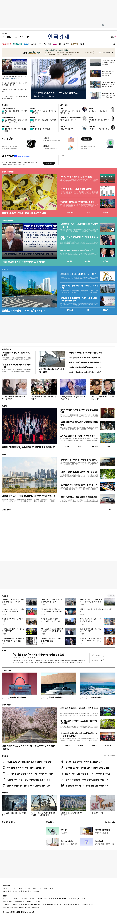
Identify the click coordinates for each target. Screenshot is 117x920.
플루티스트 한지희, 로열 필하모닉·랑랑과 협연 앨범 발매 (79, 410)
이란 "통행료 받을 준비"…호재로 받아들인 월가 (15, 112)
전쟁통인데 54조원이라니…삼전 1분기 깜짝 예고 (55, 92)
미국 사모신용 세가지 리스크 (40, 129)
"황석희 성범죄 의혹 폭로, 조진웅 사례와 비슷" (102, 397)
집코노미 (26, 44)
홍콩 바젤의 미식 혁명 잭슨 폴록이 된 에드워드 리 (78, 484)
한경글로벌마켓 (17, 44)
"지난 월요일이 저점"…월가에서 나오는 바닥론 (14, 77)
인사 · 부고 (107, 822)
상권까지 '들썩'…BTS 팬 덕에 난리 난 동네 (84, 362)
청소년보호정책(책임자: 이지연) (77, 899)
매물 (88, 310)
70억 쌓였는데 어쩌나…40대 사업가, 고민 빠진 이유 (25, 767)
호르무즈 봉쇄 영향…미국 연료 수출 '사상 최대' (14, 130)
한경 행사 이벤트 (7, 822)
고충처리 (20, 888)
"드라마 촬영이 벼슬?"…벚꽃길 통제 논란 (43, 397)
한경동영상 (6, 509)
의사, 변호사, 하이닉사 (98, 812)
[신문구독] (28, 37)
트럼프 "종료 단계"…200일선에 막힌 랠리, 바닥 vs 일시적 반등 (14, 121)
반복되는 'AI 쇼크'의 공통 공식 (98, 111)
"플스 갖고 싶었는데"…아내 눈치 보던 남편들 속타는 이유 (86, 779)
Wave (55, 44)
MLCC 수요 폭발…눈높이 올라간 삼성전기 (76, 189)
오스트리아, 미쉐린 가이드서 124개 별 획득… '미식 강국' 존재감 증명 (78, 734)
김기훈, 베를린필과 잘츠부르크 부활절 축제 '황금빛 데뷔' (79, 423)
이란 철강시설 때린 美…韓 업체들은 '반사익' (77, 201)
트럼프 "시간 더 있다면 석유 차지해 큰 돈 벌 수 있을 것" (78, 238)
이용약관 (51, 899)
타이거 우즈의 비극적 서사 (68, 120)
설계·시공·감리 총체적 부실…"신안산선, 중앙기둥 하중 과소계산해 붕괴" (78, 299)
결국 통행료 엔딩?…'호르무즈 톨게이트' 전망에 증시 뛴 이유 (79, 225)
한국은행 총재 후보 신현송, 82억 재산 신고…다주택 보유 (108, 95)
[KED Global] (22, 37)
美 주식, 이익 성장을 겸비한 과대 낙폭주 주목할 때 (43, 112)
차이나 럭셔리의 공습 (14, 697)
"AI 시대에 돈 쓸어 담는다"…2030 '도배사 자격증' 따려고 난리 (29, 773)
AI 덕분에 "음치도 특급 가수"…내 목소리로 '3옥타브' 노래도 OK (91, 639)
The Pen (5, 792)
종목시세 (87, 261)
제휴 (11, 899)
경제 (40, 44)
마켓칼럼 (32, 108)
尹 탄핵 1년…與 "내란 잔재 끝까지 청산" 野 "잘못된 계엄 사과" (14, 84)
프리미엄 (75, 44)
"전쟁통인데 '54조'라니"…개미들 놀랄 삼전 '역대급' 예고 (86, 785)
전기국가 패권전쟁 (90, 697)
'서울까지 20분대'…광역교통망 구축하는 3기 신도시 (97, 610)
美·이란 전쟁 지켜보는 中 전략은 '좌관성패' (76, 250)
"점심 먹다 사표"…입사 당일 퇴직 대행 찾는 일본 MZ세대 (27, 779)
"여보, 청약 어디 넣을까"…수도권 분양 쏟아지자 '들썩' (51, 600)
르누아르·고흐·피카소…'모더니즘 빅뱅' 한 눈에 (77, 436)
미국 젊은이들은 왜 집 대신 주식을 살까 (14, 814)
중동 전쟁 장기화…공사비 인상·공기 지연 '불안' (78, 274)
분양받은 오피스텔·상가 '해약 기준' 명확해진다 (23, 310)
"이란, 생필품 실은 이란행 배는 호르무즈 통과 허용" (108, 62)
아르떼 (4, 406)
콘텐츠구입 (16, 899)
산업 (44, 44)
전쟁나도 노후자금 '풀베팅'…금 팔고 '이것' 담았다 (91, 620)
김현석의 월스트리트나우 (8, 108)
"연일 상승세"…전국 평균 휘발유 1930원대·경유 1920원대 (108, 84)
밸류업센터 (105, 310)
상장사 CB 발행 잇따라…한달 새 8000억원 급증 (24, 212)
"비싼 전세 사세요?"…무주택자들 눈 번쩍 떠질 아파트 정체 (12, 600)
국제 (49, 44)
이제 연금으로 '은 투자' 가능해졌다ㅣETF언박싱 (13, 629)
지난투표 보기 (98, 660)
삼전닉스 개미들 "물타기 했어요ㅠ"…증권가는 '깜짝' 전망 (28, 785)
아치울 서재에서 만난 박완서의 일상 (99, 130)
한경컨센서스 (70, 212)
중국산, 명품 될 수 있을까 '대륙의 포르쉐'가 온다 (78, 497)
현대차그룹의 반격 (51, 697)
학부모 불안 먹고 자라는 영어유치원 (99, 121)
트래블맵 (67, 745)
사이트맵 (32, 899)
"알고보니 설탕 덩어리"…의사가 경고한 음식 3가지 (84, 761)
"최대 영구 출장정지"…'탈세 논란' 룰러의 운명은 (51, 639)
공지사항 (49, 822)
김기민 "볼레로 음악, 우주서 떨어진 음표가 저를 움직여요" (28, 447)
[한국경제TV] (9, 37)
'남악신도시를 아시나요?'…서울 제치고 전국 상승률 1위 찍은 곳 (91, 600)
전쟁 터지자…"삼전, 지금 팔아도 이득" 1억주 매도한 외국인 (87, 773)
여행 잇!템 (108, 745)
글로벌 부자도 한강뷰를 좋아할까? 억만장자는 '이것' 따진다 (29, 495)
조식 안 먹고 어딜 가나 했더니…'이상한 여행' (85, 352)
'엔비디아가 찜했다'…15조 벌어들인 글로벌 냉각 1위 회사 (14, 97)
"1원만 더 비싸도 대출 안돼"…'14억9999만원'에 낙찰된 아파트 (51, 621)
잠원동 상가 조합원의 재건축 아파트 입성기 (72, 814)
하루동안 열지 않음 (106, 52)
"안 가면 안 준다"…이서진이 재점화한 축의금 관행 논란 (38, 654)
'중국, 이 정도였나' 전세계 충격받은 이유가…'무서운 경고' (43, 814)
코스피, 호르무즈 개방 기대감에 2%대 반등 (76, 176)
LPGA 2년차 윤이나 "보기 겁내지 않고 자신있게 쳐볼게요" (13, 610)
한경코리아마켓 (6, 44)
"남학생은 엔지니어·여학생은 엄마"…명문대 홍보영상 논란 (87, 767)
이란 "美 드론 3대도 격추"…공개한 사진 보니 (51, 370)
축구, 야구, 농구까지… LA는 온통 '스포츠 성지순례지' (79, 709)
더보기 (82, 44)
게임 (60, 44)
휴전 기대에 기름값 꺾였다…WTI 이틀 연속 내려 (43, 121)
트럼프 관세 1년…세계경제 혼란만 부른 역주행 (70, 112)
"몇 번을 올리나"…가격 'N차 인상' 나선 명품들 (14, 90)
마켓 (106, 212)
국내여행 (80, 745)
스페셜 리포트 (7, 670)
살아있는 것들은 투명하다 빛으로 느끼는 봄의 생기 (79, 472)
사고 (113, 822)
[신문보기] (3, 37)
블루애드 (35, 888)
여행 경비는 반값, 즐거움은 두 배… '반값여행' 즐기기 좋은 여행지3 (28, 747)
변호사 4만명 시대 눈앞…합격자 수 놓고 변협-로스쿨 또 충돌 (13, 639)
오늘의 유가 (33, 118)
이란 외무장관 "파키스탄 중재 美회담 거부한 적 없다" (108, 73)
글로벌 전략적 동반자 (66, 129)
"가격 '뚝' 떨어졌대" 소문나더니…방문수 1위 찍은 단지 (79, 286)
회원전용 (5, 105)
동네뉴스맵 (70, 310)
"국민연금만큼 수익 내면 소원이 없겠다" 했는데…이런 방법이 (29, 761)
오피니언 (34, 44)
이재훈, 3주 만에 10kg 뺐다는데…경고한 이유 (72, 397)
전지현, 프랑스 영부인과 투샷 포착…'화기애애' (13, 397)
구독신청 (12, 888)
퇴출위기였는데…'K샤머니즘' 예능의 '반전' (85, 372)
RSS (45, 899)
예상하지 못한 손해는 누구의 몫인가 (12, 620)
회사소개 (5, 888)
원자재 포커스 (5, 127)
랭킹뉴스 (5, 756)
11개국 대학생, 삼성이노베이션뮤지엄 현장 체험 (90, 629)
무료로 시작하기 (49, 163)
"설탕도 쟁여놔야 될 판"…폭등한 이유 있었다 (85, 367)
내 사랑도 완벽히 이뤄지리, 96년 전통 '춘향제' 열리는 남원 (78, 722)
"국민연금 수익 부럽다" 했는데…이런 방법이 (16, 353)
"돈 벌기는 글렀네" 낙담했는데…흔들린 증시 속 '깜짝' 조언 (51, 610)
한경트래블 (6, 704)
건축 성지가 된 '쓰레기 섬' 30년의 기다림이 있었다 (79, 459)
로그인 (113, 37)
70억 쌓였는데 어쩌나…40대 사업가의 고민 (85, 357)
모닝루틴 (66, 44)
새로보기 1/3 (111, 596)
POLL (4, 650)
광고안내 (27, 888)
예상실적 (69, 261)
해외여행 (94, 745)
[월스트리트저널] (16, 37)
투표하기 (98, 656)
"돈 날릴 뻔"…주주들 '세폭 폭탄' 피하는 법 (16, 365)
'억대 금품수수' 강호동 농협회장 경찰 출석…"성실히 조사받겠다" (52, 631)
